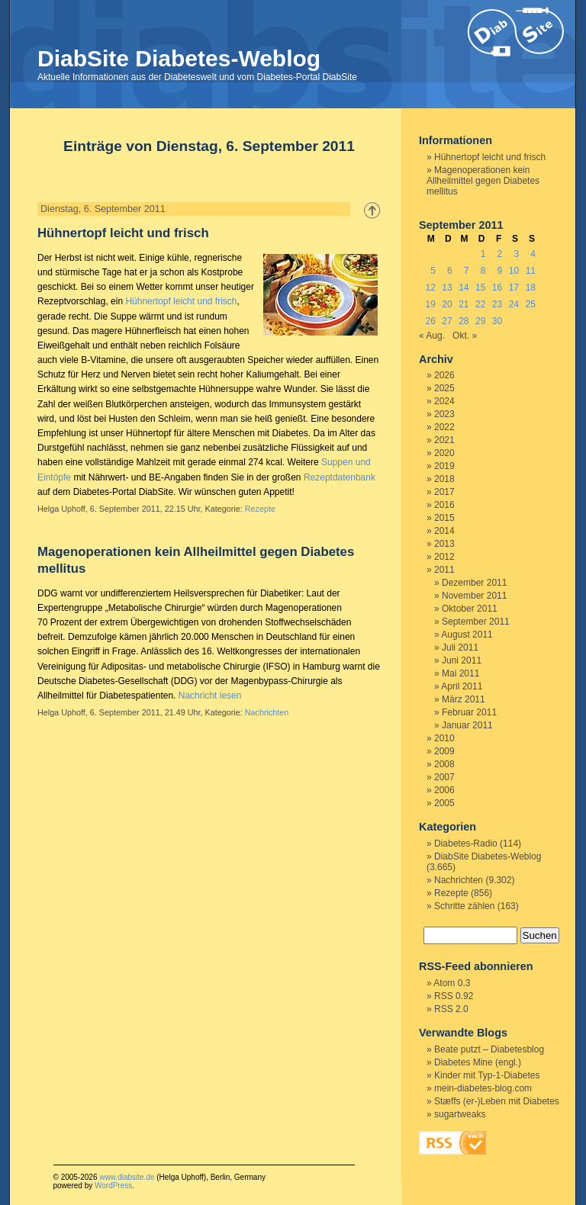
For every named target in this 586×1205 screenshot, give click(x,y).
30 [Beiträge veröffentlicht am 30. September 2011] (497, 321)
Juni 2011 (461, 660)
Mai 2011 (460, 673)
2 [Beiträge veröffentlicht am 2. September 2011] (500, 254)
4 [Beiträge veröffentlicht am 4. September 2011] (533, 254)
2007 (444, 777)
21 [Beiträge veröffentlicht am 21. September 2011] (463, 304)
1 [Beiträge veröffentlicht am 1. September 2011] (483, 254)
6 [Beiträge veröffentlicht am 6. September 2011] (449, 270)
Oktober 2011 (469, 608)
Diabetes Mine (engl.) (477, 1062)
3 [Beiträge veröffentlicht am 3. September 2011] (516, 254)
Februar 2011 (469, 712)
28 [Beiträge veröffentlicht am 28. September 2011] (463, 321)
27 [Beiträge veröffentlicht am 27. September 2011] (447, 321)
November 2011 (474, 595)
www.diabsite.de (126, 1177)
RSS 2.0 (451, 1009)
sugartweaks (459, 1114)
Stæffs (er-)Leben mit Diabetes (496, 1101)
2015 (444, 518)
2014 (444, 530)
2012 (444, 556)
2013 (444, 543)
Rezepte (260, 508)
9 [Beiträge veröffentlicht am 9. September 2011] (500, 270)
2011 (444, 569)
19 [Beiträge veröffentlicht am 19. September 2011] (430, 304)
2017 (444, 492)
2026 (444, 375)
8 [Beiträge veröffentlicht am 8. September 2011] (483, 270)
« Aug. (432, 335)
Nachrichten (267, 712)
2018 (444, 479)
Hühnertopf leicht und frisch (123, 233)
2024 (444, 401)
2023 (444, 414)
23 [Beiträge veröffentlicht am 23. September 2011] (497, 304)
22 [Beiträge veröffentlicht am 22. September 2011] (480, 304)
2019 (444, 466)
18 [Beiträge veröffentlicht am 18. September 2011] (531, 287)
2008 (444, 764)
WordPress (113, 1185)
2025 (444, 388)
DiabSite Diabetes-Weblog (178, 58)
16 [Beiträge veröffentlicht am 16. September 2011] (497, 287)
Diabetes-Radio (465, 843)
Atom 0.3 (451, 983)
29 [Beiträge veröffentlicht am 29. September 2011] (480, 321)
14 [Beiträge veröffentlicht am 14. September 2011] (463, 287)
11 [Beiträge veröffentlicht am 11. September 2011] (531, 270)
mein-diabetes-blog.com (483, 1088)
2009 (444, 751)
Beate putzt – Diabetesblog (489, 1049)
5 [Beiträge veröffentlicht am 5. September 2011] (433, 270)
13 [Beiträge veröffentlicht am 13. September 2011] (447, 287)
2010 (444, 738)
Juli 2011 (460, 647)
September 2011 (476, 621)
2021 (444, 440)
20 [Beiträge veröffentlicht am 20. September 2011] (447, 304)
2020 (444, 453)
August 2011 (466, 634)
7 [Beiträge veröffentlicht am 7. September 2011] (466, 270)
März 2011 (463, 699)
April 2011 (461, 686)
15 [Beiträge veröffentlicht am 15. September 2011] (480, 287)
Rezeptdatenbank (339, 477)
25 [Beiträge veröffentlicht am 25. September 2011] (531, 304)
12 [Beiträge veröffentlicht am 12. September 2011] (430, 287)
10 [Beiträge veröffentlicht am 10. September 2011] (514, 270)
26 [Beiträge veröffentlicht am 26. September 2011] (430, 321)
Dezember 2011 (474, 582)
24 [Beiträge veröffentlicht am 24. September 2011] (514, 304)
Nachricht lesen (210, 695)
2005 (444, 803)
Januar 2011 (467, 725)
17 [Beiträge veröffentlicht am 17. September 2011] (514, 287)
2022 (444, 427)
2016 (444, 505)
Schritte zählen (464, 906)
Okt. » (464, 335)
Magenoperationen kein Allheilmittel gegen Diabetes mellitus (483, 181)
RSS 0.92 (453, 996)
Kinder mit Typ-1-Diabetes (487, 1075)
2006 (444, 790)
